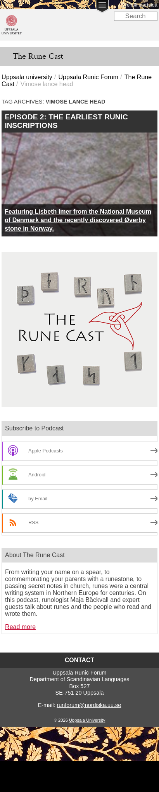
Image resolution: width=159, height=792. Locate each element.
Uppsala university (27, 77)
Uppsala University (87, 720)
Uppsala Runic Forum (88, 77)
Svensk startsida (139, 5)
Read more (20, 627)
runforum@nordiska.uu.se (89, 705)
